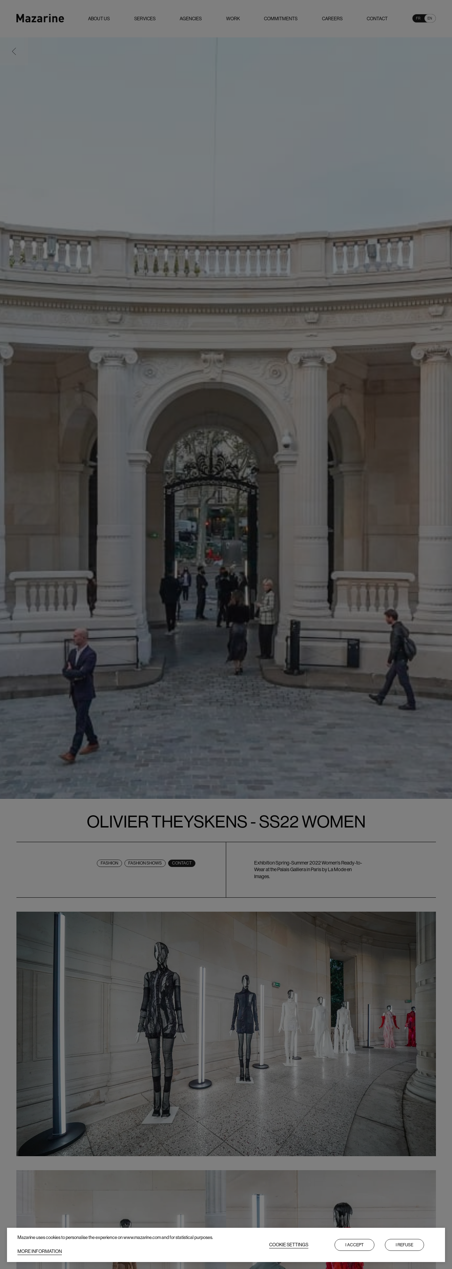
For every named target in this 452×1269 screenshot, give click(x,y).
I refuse (404, 1244)
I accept (354, 1244)
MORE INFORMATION (39, 1251)
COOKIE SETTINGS (288, 1244)
